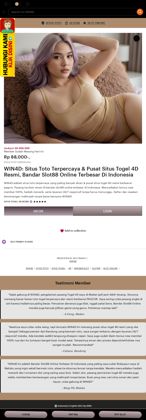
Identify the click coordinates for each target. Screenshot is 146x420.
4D (69, 268)
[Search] (140, 12)
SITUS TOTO (42, 268)
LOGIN (107, 211)
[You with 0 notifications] (18, 4)
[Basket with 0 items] (28, 4)
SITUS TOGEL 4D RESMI (16, 201)
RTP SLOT (120, 414)
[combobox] (72, 12)
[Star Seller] (31, 201)
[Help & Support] (7, 4)
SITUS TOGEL (58, 268)
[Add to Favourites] (136, 38)
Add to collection (73, 231)
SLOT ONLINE (110, 268)
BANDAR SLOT (81, 268)
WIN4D (73, 261)
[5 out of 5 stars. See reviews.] (40, 201)
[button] (73, 406)
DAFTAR (38, 211)
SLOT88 (96, 268)
